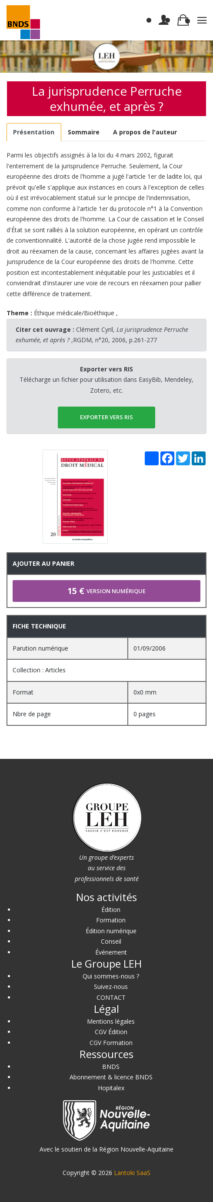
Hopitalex (111, 1088)
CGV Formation (111, 1042)
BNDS (111, 1066)
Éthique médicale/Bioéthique (74, 313)
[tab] (34, 132)
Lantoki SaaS (132, 1173)
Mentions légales (111, 1021)
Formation (111, 920)
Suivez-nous (111, 986)
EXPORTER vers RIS (106, 417)
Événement (111, 952)
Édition (110, 909)
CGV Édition (111, 1032)
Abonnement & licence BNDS (111, 1077)
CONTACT (111, 997)
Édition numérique (111, 931)
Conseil (111, 941)
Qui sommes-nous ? (111, 976)
